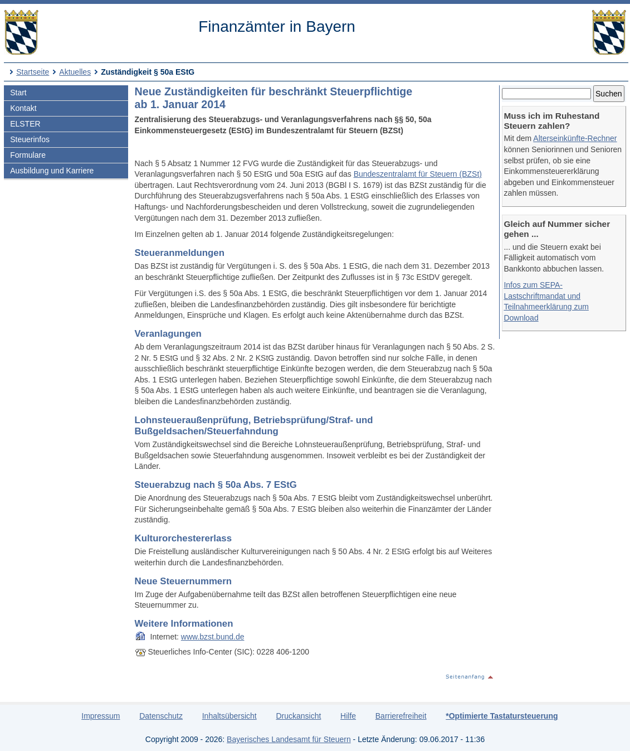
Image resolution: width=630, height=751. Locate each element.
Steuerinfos (30, 139)
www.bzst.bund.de (213, 636)
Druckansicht (298, 715)
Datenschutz (161, 715)
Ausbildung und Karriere (52, 170)
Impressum (100, 715)
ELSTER (25, 123)
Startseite (32, 71)
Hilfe (348, 715)
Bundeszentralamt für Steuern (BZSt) (418, 173)
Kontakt (23, 108)
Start (18, 92)
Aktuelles (75, 71)
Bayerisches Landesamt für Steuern (289, 739)
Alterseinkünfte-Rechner (575, 138)
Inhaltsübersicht (229, 715)
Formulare (28, 155)
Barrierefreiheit (401, 715)
